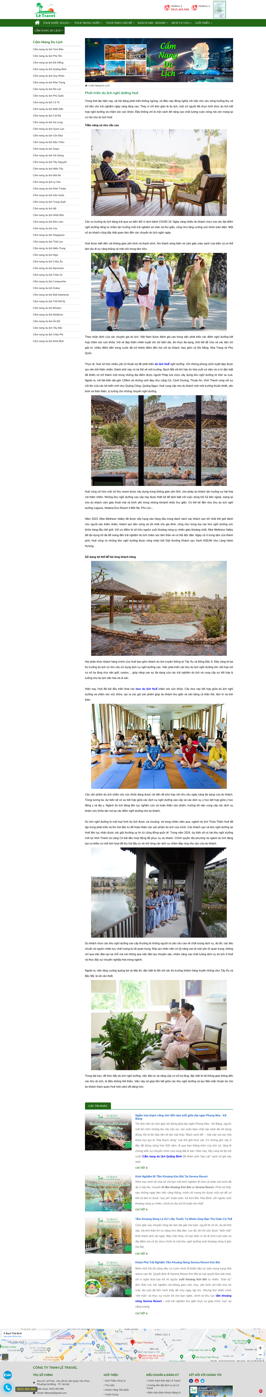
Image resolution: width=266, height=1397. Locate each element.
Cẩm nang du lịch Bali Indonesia (51, 294)
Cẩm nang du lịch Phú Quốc (48, 95)
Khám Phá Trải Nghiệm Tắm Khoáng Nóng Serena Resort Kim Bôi (177, 1262)
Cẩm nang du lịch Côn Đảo (48, 135)
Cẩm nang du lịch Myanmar (48, 268)
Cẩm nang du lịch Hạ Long (48, 122)
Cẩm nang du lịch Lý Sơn (47, 182)
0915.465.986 (180, 9)
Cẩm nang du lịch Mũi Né (47, 175)
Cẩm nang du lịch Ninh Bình (48, 341)
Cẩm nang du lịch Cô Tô (46, 102)
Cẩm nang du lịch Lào (45, 228)
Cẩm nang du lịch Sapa (46, 148)
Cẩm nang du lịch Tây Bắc (47, 327)
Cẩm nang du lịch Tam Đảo (48, 49)
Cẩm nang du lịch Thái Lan (48, 241)
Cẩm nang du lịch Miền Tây (48, 168)
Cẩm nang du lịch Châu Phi (48, 334)
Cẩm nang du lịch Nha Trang (49, 82)
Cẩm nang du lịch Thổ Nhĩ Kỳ (49, 301)
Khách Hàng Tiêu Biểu (116, 1389)
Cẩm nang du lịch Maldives (48, 314)
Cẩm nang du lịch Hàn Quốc (48, 195)
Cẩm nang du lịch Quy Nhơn (48, 75)
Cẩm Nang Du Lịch (49, 30)
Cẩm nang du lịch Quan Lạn (48, 128)
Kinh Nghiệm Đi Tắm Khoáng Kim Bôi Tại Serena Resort (171, 1176)
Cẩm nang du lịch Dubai (46, 288)
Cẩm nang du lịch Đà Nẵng (48, 62)
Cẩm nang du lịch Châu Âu (48, 261)
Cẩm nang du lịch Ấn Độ (46, 321)
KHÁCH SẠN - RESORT (153, 22)
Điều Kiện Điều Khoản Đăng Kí (163, 1392)
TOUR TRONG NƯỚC (88, 22)
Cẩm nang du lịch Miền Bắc (48, 109)
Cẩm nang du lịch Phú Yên (47, 55)
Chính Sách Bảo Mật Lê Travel (163, 1380)
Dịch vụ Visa (182, 22)
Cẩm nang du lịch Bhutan (47, 308)
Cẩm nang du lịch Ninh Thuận (49, 188)
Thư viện (109, 1385)
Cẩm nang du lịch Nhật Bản (48, 215)
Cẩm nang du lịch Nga (45, 254)
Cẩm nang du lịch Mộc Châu (48, 142)
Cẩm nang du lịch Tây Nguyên (50, 162)
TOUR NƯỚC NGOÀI (57, 22)
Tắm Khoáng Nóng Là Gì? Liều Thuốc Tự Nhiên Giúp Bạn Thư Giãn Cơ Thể (183, 1219)
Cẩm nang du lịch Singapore (49, 235)
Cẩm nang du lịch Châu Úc (48, 274)
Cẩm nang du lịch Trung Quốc (49, 201)
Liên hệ (71, 30)
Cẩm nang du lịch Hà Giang (48, 155)
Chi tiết (141, 1167)
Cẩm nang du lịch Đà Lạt (47, 89)
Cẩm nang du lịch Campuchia (49, 281)
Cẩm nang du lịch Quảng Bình (49, 69)
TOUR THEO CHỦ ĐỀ (120, 22)
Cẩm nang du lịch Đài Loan (48, 221)
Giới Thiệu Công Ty (115, 1380)
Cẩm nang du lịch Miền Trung (49, 248)
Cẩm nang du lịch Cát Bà (47, 115)
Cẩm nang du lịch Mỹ (44, 208)
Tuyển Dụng (111, 1394)
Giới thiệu (203, 22)
